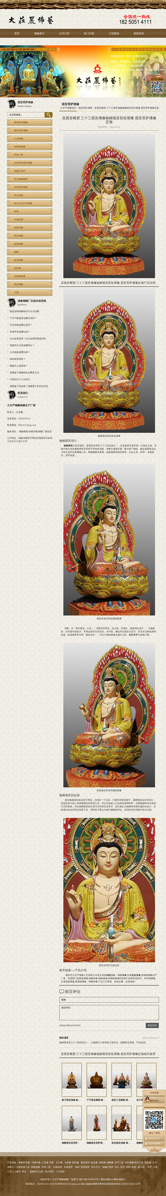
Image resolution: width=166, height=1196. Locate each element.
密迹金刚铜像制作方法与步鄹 (24, 311)
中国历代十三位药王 (20, 379)
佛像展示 (39, 33)
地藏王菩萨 (107, 1167)
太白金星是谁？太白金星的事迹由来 (28, 338)
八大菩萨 (60, 1171)
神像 (124, 975)
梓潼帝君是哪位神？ (20, 332)
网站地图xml (107, 1179)
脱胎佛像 (136, 975)
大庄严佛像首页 (68, 108)
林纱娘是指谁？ (18, 359)
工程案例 (114, 33)
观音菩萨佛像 (85, 108)
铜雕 (108, 975)
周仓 (24, 1171)
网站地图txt (119, 1179)
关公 (117, 1167)
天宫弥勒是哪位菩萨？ (21, 325)
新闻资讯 (139, 33)
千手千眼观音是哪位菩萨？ (23, 318)
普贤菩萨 (85, 1167)
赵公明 (141, 1167)
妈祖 (134, 1167)
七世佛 (67, 1162)
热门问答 (89, 33)
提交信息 (152, 1025)
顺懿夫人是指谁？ (19, 366)
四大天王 (95, 1167)
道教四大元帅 (36, 1171)
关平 (149, 1167)
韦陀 (128, 1167)
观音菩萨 (133, 635)
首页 (17, 33)
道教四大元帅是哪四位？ (22, 345)
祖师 (77, 1167)
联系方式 (19, 41)
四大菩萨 (49, 1171)
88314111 (152, 1100)
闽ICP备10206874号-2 (89, 1179)
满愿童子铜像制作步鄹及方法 (24, 372)
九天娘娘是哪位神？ (20, 352)
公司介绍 (64, 33)
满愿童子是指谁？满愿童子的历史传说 (29, 386)
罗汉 (122, 1167)
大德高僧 (57, 1167)
